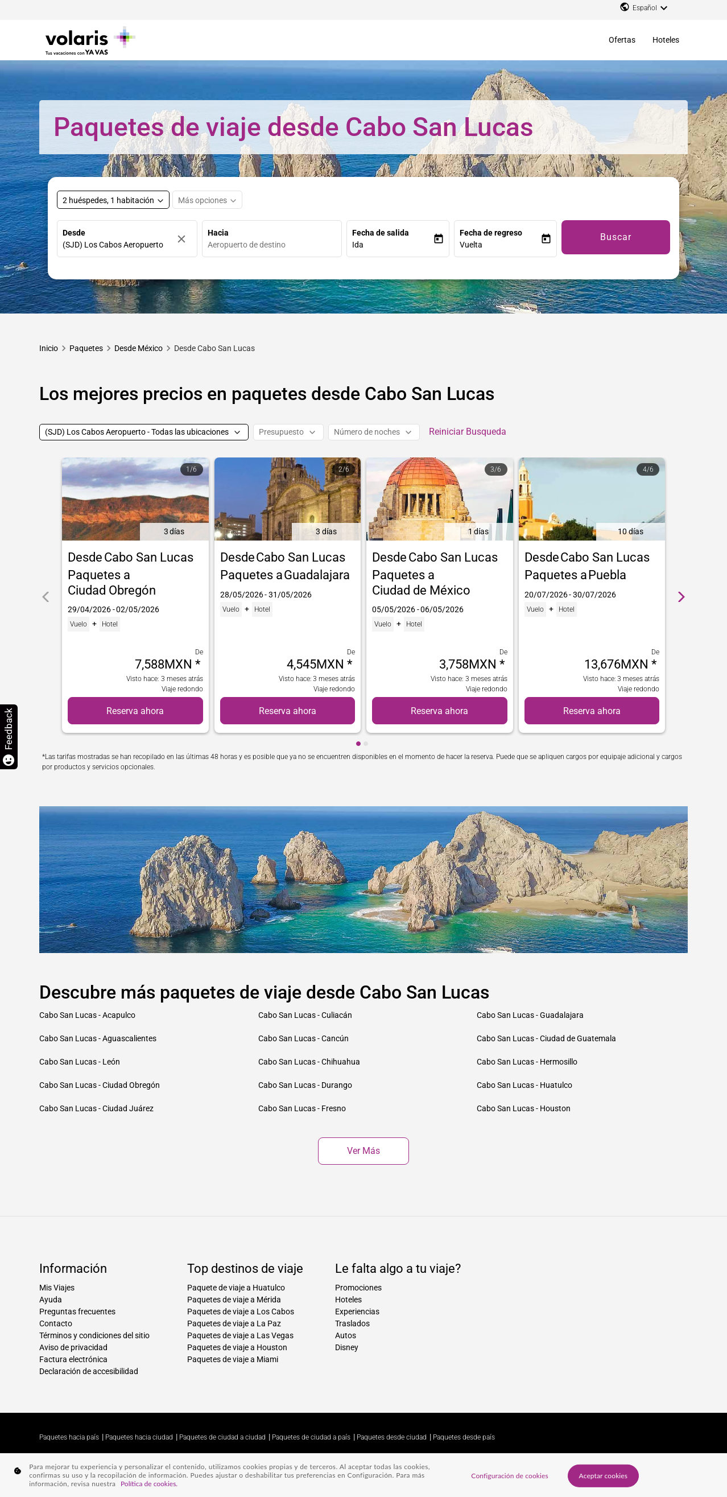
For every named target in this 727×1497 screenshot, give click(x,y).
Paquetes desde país (464, 1437)
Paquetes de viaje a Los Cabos (240, 1311)
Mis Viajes (57, 1287)
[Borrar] (184, 239)
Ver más (363, 1150)
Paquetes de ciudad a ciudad (222, 1437)
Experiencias (357, 1311)
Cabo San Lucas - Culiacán (305, 1015)
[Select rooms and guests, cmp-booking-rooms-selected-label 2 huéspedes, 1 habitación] (113, 200)
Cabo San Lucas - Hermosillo (527, 1061)
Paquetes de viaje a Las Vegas (240, 1335)
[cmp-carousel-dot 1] (358, 743)
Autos (345, 1335)
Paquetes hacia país (69, 1437)
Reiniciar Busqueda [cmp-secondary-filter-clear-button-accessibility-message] (467, 431)
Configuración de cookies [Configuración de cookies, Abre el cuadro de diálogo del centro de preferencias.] (509, 1475)
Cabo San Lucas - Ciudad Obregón (99, 1085)
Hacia (218, 232)
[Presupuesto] (288, 432)
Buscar (615, 237)
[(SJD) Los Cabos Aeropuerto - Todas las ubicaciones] (144, 432)
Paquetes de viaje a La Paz (234, 1323)
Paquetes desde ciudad (392, 1437)
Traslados (352, 1323)
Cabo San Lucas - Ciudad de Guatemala (546, 1038)
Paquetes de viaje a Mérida (234, 1299)
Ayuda (50, 1299)
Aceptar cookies (603, 1475)
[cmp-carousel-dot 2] (366, 743)
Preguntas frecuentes (77, 1311)
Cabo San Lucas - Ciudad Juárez (96, 1108)
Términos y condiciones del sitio (94, 1335)
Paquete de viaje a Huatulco (236, 1287)
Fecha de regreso (491, 232)
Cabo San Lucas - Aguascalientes (97, 1038)
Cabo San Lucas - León (79, 1061)
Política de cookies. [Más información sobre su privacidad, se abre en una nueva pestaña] (149, 1483)
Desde (74, 232)
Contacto (55, 1323)
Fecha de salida (380, 232)
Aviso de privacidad (73, 1347)
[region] (363, 1475)
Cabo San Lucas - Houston (524, 1108)
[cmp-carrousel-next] (681, 597)
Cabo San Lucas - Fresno (302, 1108)
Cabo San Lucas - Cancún (303, 1038)
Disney (346, 1347)
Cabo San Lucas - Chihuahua (309, 1061)
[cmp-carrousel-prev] (45, 597)
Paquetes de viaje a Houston (237, 1347)
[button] (392, 245)
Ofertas (622, 39)
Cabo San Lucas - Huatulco (524, 1085)
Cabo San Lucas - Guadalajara (530, 1015)
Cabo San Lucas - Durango (305, 1085)
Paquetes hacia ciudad (139, 1437)
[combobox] (275, 245)
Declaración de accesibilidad (88, 1371)
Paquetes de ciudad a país (311, 1437)
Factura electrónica (73, 1359)
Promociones (358, 1287)
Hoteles (665, 39)
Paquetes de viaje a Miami (232, 1359)
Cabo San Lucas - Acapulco (87, 1015)
